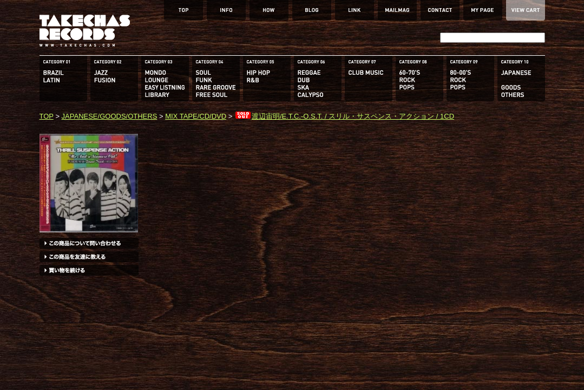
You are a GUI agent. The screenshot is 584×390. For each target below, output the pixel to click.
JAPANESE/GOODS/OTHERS (110, 116)
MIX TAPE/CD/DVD (195, 116)
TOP (47, 116)
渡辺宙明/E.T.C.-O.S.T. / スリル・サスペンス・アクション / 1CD (344, 116)
